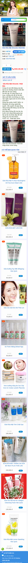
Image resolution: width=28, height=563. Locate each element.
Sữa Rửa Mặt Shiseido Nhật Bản (13, 48)
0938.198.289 (18, 69)
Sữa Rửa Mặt (10, 58)
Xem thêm (22, 152)
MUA (21, 187)
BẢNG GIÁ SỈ (7, 80)
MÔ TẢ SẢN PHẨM (9, 77)
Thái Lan (11, 56)
